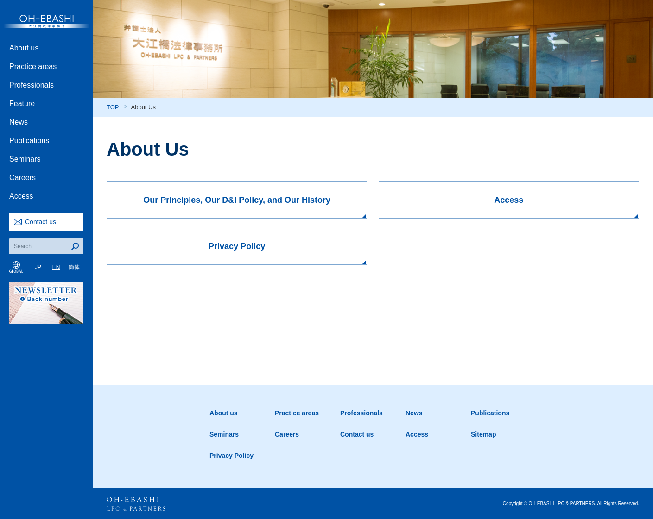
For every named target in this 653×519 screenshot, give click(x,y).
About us (23, 48)
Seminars (25, 159)
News (18, 122)
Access (21, 196)
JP (38, 267)
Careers (22, 177)
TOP (113, 107)
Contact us (40, 221)
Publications (29, 140)
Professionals (31, 85)
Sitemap (483, 434)
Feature (22, 103)
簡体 (74, 267)
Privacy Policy (231, 455)
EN (56, 267)
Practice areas (33, 66)
